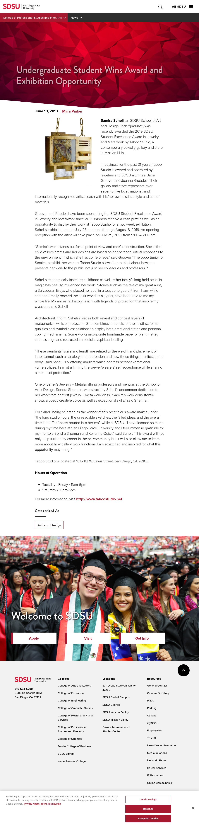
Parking (152, 708)
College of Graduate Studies (75, 708)
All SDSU (182, 6)
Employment (154, 730)
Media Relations (157, 753)
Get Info (142, 638)
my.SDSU (153, 723)
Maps (150, 700)
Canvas (151, 715)
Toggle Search (160, 6)
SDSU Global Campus (116, 697)
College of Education (71, 693)
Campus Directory (158, 693)
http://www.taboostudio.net (99, 499)
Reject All (148, 811)
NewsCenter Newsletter (161, 745)
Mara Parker (72, 111)
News (74, 18)
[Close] (193, 810)
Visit (88, 638)
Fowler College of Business (74, 746)
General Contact (157, 685)
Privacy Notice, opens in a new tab (42, 806)
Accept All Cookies (148, 820)
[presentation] (63, 678)
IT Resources (155, 775)
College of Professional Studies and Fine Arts (32, 18)
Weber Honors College (72, 761)
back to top (184, 670)
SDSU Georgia (111, 705)
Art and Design (49, 525)
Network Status (156, 760)
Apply (34, 638)
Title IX (151, 738)
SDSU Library (66, 754)
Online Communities (159, 783)
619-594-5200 (24, 689)
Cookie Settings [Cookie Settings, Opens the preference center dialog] (148, 801)
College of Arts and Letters (74, 685)
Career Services (156, 768)
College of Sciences (70, 739)
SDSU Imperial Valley (115, 712)
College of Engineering (72, 700)
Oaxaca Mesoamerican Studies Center (116, 729)
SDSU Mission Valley (115, 720)
